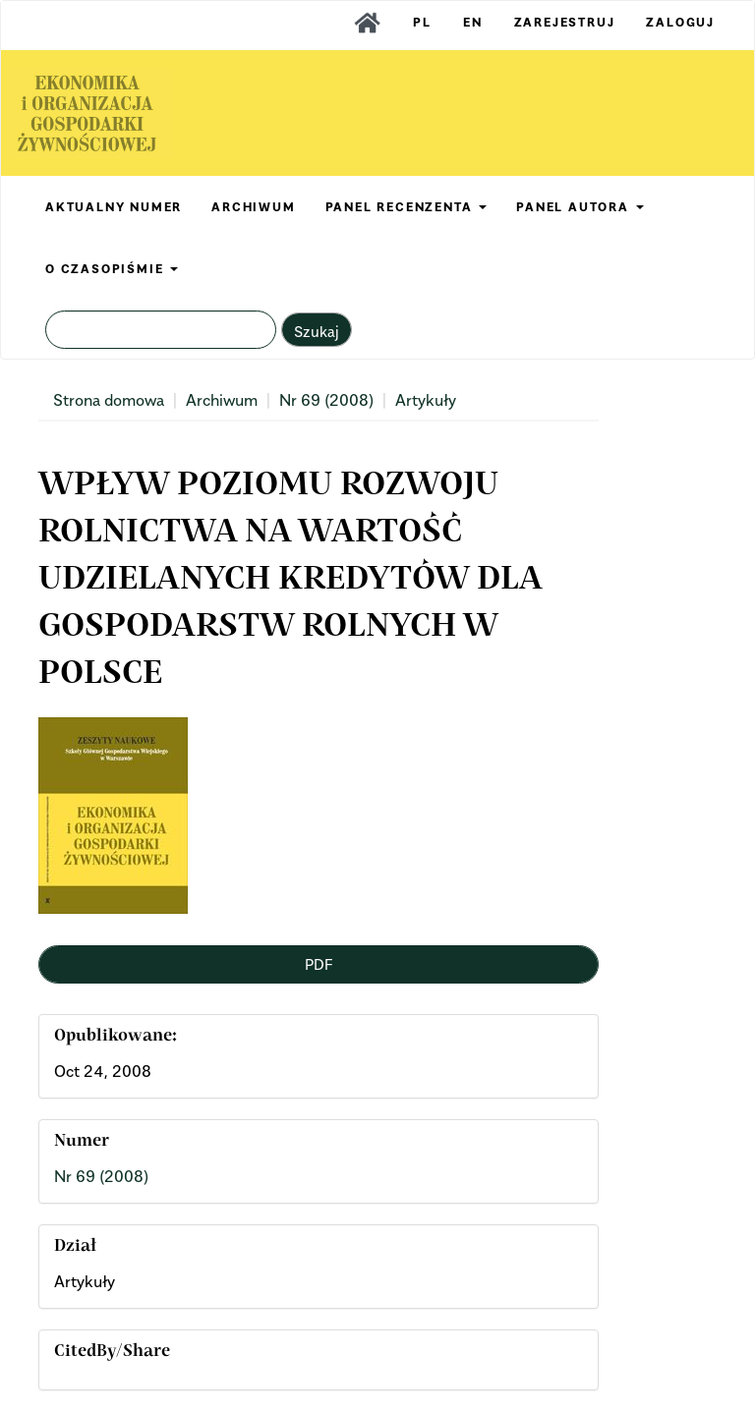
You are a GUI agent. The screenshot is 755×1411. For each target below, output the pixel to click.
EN (473, 22)
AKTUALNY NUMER (113, 206)
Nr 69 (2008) (326, 400)
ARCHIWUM (253, 206)
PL (422, 22)
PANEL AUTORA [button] (579, 206)
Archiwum (222, 400)
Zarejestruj (564, 22)
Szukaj (316, 331)
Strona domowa (108, 400)
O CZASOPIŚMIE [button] (111, 268)
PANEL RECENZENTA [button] (406, 206)
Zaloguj (680, 22)
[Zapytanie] (160, 329)
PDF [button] (318, 964)
